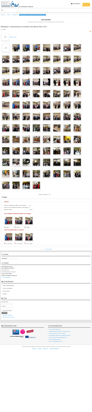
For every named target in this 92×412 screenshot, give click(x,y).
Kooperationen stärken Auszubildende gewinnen (60, 335)
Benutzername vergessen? (9, 317)
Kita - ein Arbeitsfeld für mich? (55, 341)
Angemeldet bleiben (7, 310)
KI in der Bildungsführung (54, 329)
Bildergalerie (14, 14)
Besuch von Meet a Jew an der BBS (57, 333)
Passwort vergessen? (7, 315)
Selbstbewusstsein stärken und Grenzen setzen (59, 331)
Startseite (3, 14)
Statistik (4, 197)
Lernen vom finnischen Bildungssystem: (58, 337)
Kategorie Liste (13, 37)
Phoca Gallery (49, 249)
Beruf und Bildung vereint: (55, 339)
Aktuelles (8, 14)
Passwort (4, 306)
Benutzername (5, 301)
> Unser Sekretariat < (6, 277)
